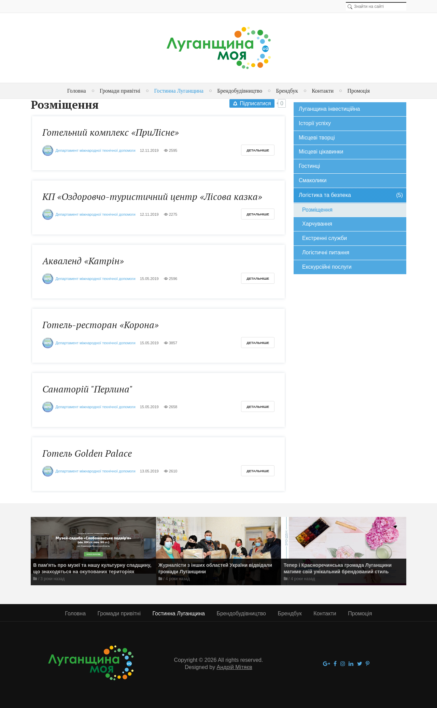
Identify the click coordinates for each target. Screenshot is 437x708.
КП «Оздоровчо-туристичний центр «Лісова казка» (152, 196)
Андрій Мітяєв (234, 667)
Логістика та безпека (351, 195)
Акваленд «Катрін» (83, 261)
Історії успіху (315, 123)
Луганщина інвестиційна (329, 109)
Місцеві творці (317, 138)
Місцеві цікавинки (321, 152)
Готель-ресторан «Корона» (100, 325)
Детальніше (257, 150)
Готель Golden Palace (87, 453)
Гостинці (309, 166)
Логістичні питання (325, 252)
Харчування (317, 224)
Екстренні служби (324, 238)
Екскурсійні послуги (327, 267)
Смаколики (312, 180)
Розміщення (317, 210)
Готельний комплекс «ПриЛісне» (110, 132)
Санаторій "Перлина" (87, 389)
